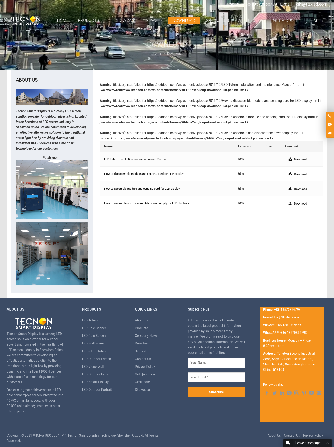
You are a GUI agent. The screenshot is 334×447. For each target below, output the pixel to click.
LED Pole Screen (94, 336)
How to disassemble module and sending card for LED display (148, 173)
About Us (141, 320)
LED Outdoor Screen (96, 359)
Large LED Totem (94, 351)
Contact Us (143, 359)
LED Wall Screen (94, 343)
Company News (146, 336)
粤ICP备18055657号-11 (50, 435)
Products (141, 328)
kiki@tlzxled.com (286, 317)
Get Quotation (145, 374)
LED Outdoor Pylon (95, 374)
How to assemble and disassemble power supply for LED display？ (152, 203)
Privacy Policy (145, 366)
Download (142, 343)
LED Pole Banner (94, 328)
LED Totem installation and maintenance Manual (139, 159)
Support (140, 351)
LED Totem (90, 320)
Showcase (142, 389)
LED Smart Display (95, 382)
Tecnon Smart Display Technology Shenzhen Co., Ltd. (105, 435)
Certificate (142, 382)
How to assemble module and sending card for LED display (146, 188)
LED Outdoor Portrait (97, 389)
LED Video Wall (93, 366)
